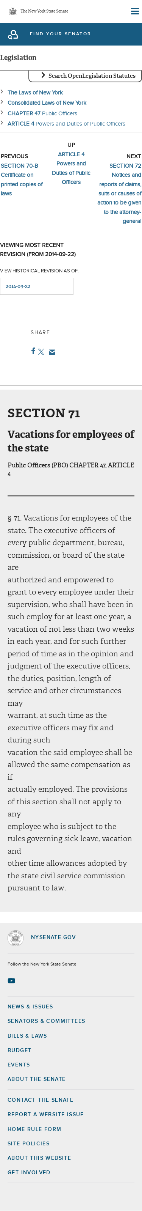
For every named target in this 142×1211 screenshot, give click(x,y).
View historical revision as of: (39, 271)
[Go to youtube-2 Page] (12, 981)
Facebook (31, 351)
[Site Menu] (134, 11)
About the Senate (37, 1079)
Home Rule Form (35, 1129)
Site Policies (29, 1144)
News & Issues (30, 1007)
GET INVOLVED (29, 1172)
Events (19, 1065)
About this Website (39, 1158)
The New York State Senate (44, 11)
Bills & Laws (27, 1036)
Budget (19, 1050)
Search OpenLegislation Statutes (92, 76)
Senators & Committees (46, 1021)
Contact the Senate (40, 1100)
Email (50, 352)
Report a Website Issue (46, 1114)
